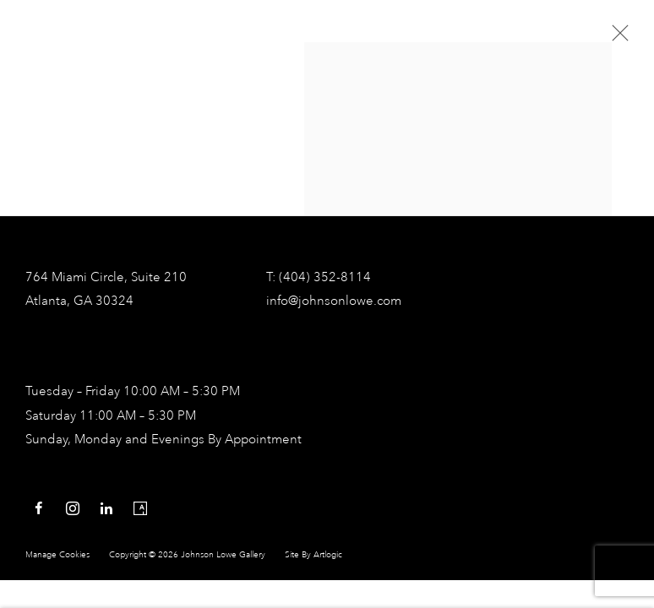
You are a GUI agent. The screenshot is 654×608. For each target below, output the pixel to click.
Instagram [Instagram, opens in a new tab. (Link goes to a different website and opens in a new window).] (72, 509)
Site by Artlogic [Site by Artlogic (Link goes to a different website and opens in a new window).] (313, 555)
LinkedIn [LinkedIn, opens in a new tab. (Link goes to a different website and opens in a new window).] (106, 509)
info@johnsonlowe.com (333, 302)
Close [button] (616, 38)
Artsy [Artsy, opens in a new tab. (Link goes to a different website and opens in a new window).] (140, 509)
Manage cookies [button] (57, 555)
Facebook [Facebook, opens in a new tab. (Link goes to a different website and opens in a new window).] (38, 509)
